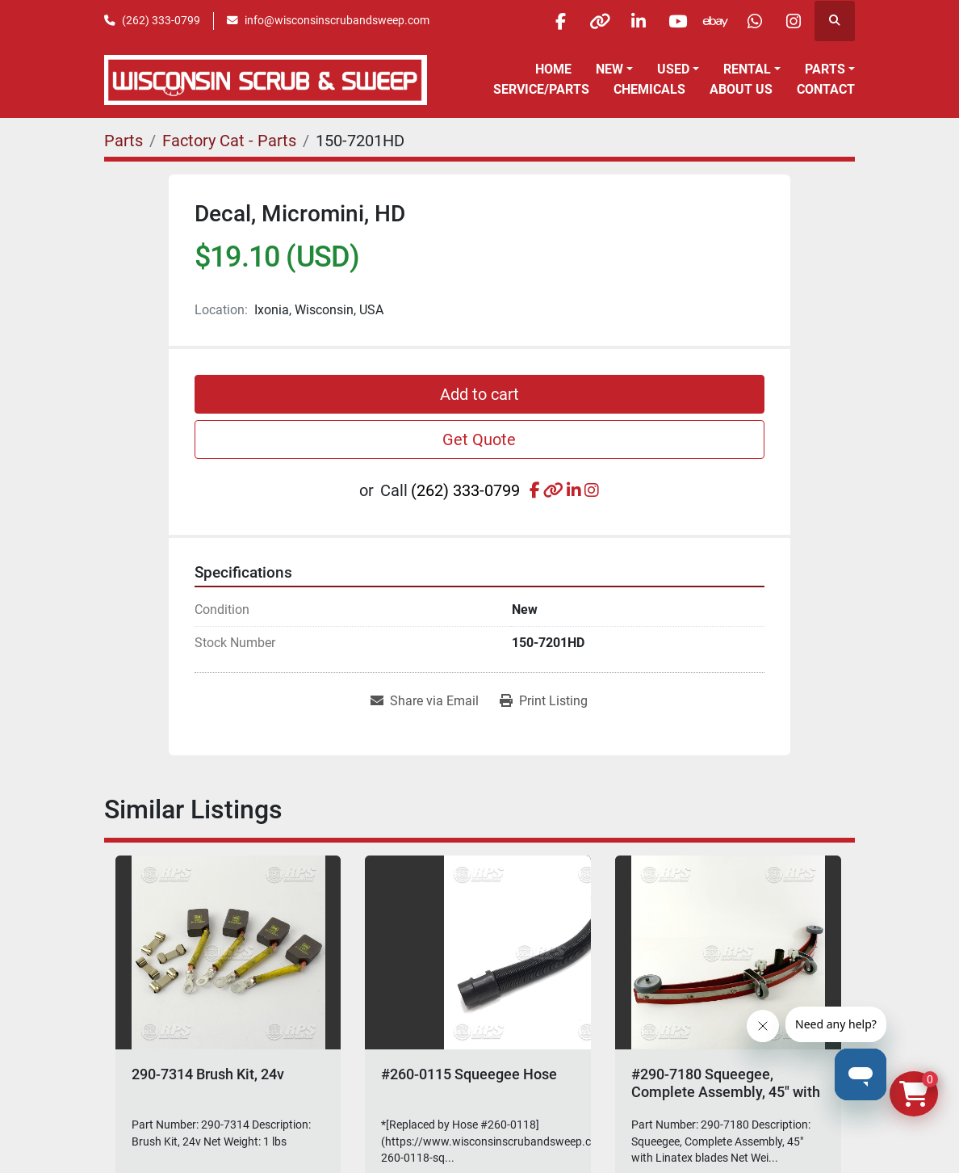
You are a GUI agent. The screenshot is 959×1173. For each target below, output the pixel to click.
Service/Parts (541, 89)
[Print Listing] (543, 701)
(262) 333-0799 (161, 20)
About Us (741, 89)
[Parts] (123, 140)
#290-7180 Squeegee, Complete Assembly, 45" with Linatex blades (725, 1091)
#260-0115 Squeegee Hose (469, 1074)
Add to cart (479, 394)
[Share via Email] (424, 701)
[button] (614, 69)
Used (673, 69)
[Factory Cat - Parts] (229, 140)
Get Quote (479, 439)
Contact (826, 89)
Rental (747, 69)
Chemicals (649, 89)
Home (553, 69)
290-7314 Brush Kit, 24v (208, 1074)
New (609, 69)
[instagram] (793, 21)
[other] (587, 21)
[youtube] (669, 21)
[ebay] (710, 21)
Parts (825, 69)
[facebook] (546, 21)
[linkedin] (628, 21)
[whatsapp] (751, 21)
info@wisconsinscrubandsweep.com (337, 20)
